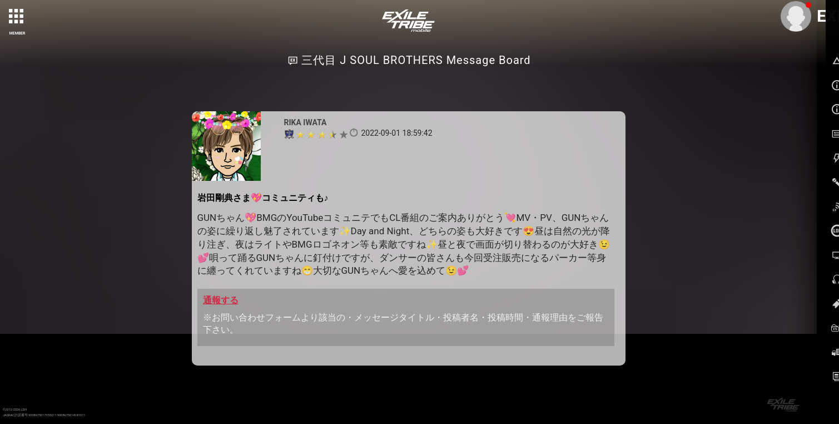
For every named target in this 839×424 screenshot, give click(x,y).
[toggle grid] (17, 17)
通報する (221, 300)
